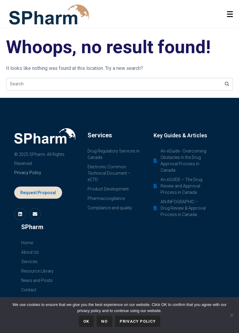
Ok (86, 321)
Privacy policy (138, 321)
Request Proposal (38, 192)
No (104, 321)
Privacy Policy (27, 172)
